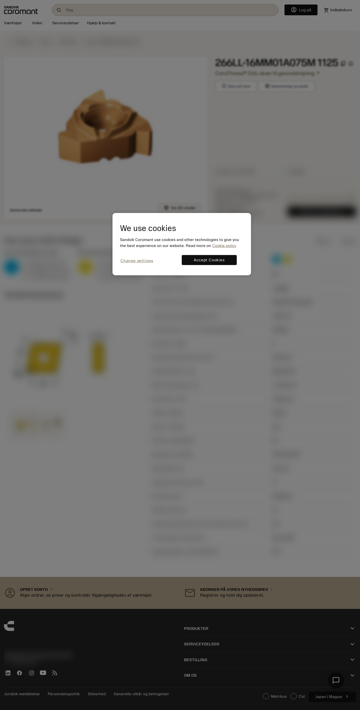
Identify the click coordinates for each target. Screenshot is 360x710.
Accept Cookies (209, 260)
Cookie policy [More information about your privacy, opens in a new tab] (224, 245)
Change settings (136, 260)
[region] (181, 244)
